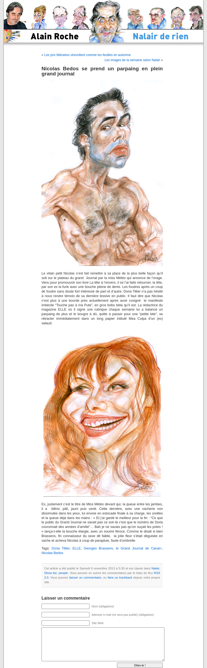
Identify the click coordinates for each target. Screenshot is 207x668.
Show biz (50, 573)
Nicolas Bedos (52, 553)
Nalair (155, 568)
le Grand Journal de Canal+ (139, 548)
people (63, 573)
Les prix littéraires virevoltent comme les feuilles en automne (87, 55)
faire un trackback (120, 577)
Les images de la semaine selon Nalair (132, 60)
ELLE (77, 548)
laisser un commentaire (85, 577)
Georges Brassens (98, 548)
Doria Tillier (61, 548)
